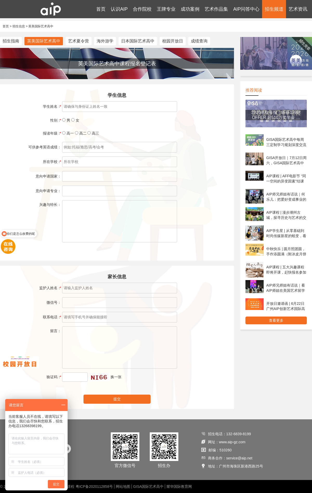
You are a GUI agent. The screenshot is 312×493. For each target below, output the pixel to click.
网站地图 (123, 486)
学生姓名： (52, 106)
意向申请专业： (48, 191)
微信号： (54, 302)
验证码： (54, 377)
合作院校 (142, 9)
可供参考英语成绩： (44, 147)
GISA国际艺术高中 (148, 486)
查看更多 (276, 320)
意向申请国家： (48, 176)
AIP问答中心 (246, 9)
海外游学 (105, 41)
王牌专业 (166, 9)
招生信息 (18, 26)
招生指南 (11, 41)
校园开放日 (172, 41)
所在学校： (52, 162)
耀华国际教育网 (179, 486)
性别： (55, 120)
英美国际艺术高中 (40, 26)
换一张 (115, 377)
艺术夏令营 (78, 41)
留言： (55, 331)
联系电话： (52, 317)
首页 (101, 9)
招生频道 (274, 9)
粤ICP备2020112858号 (94, 486)
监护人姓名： (50, 288)
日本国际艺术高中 (137, 41)
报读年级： (52, 133)
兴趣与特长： (50, 205)
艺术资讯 (298, 9)
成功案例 (190, 9)
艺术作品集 (216, 9)
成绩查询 (199, 41)
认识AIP (119, 9)
